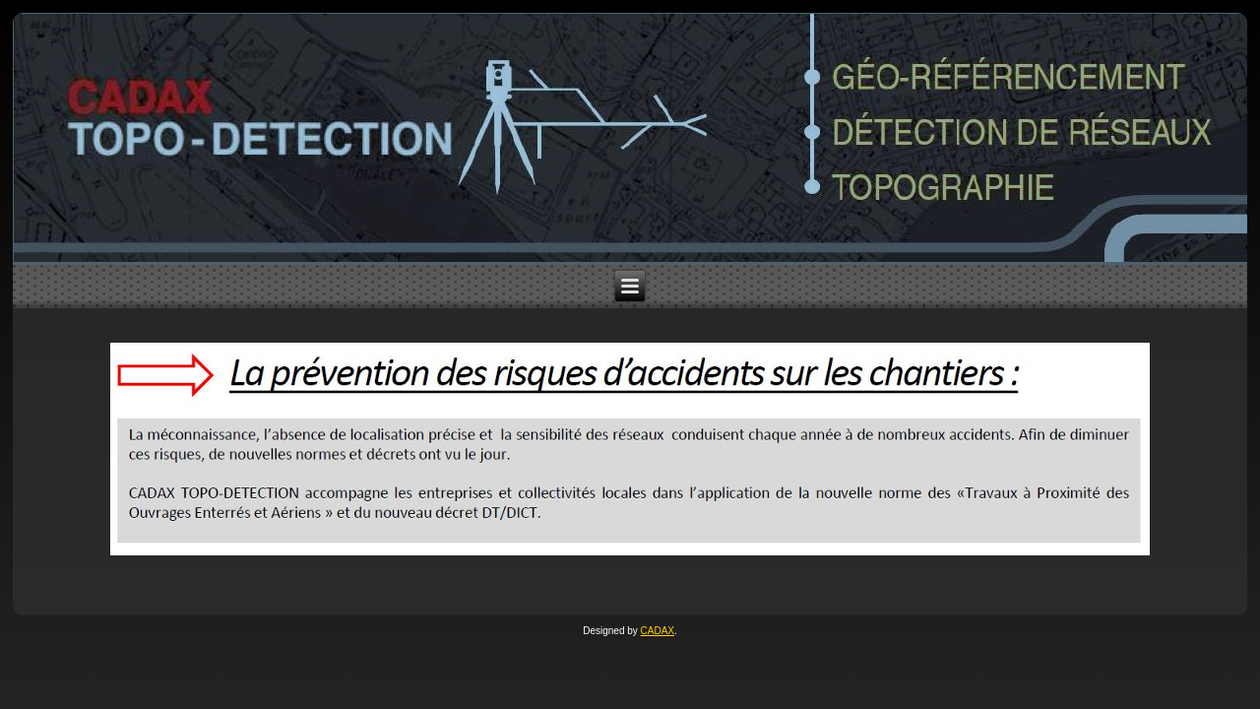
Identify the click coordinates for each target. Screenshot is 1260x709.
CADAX (657, 630)
